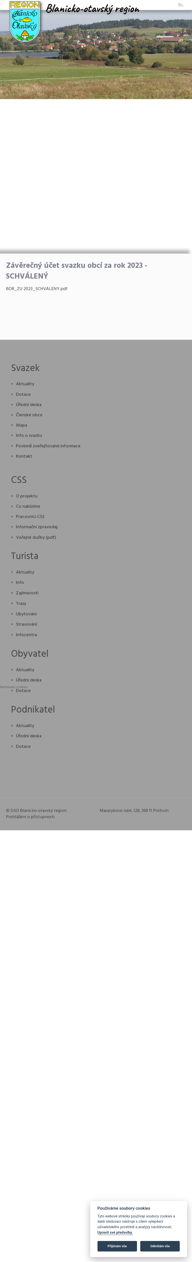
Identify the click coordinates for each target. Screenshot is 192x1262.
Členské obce (29, 570)
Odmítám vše (160, 1246)
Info (20, 737)
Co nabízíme (28, 661)
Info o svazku (29, 590)
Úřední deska (29, 559)
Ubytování (26, 768)
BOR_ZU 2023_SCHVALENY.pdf (37, 443)
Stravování (26, 779)
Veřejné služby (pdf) (36, 692)
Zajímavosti (27, 748)
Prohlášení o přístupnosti (30, 971)
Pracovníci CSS (30, 671)
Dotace (23, 549)
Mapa (21, 580)
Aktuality (25, 539)
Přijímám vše (117, 1246)
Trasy (21, 758)
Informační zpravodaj (37, 682)
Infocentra (26, 790)
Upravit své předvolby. (115, 1232)
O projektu (27, 651)
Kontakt (24, 611)
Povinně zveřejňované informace (48, 600)
